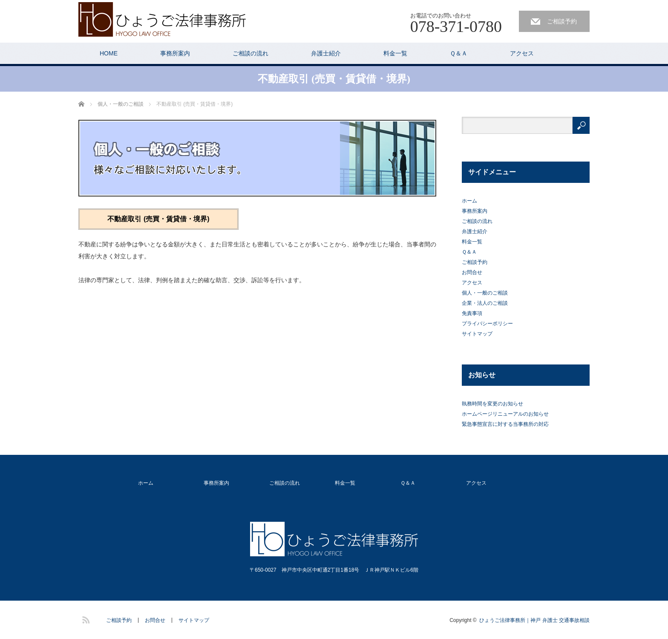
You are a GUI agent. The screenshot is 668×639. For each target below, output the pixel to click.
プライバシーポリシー (487, 324)
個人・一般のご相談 (485, 293)
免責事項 (472, 313)
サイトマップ (477, 334)
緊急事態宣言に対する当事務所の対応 (505, 424)
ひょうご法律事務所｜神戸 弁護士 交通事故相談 (534, 620)
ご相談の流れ (250, 53)
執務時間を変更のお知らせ (492, 404)
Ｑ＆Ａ (458, 53)
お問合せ (472, 272)
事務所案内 (175, 53)
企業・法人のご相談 (485, 303)
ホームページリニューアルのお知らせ (505, 414)
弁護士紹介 (326, 53)
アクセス (522, 53)
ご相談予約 (562, 21)
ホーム (469, 201)
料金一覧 (395, 53)
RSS (84, 618)
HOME (109, 53)
